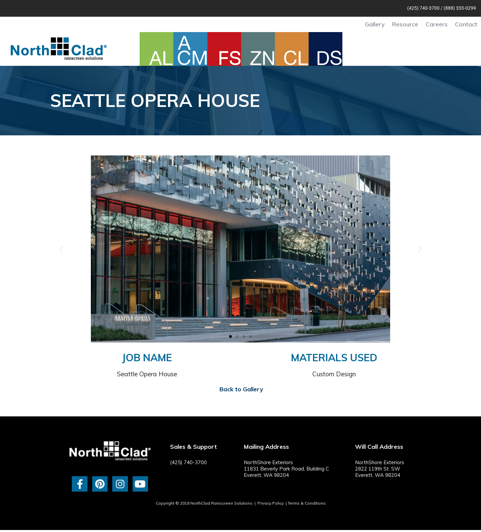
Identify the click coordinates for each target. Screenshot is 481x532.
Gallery (375, 24)
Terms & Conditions (307, 503)
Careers (437, 24)
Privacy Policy (271, 503)
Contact (466, 24)
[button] (61, 249)
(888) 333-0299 (460, 8)
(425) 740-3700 (423, 8)
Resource (405, 24)
